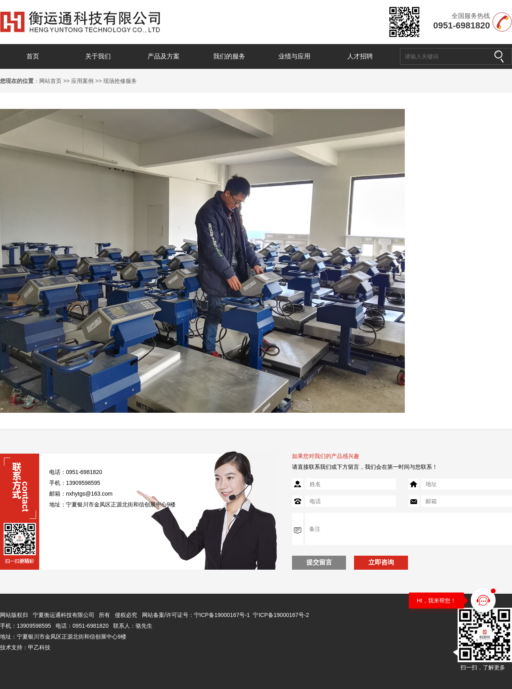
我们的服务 (229, 56)
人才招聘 (360, 56)
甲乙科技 (39, 647)
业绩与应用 (294, 56)
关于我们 (98, 56)
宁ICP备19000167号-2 (281, 615)
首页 (32, 56)
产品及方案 (164, 56)
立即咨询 (381, 562)
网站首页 (50, 81)
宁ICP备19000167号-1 (222, 615)
